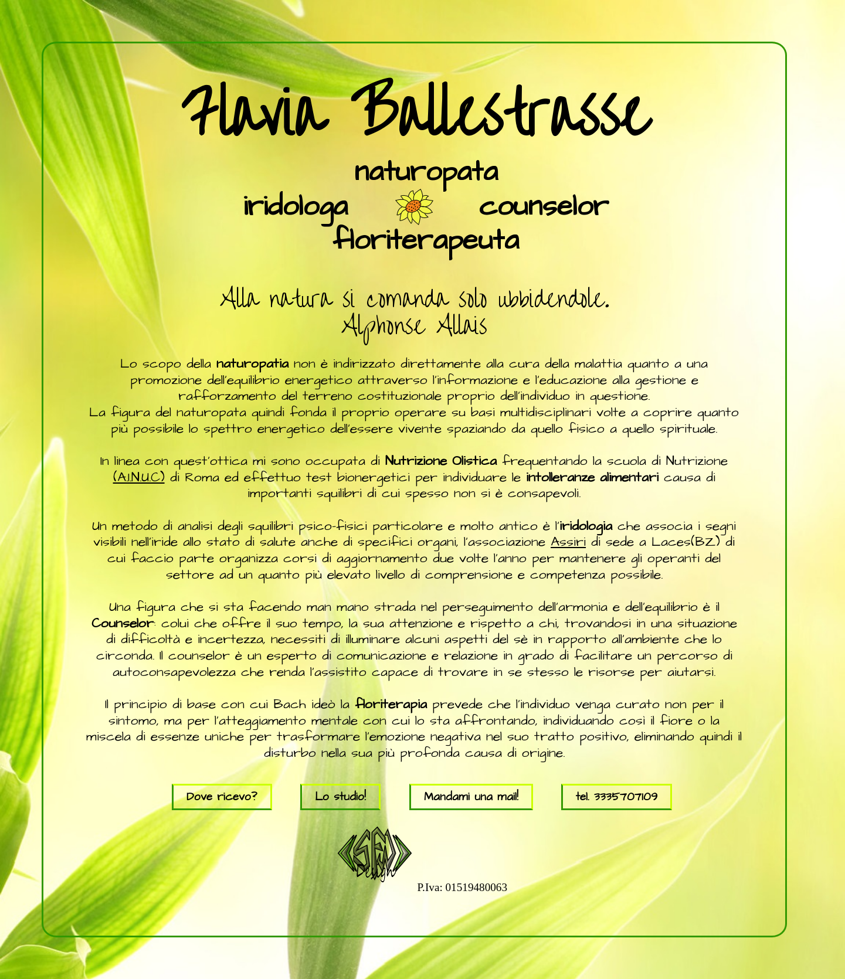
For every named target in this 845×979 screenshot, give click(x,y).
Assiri (568, 541)
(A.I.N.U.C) (139, 477)
